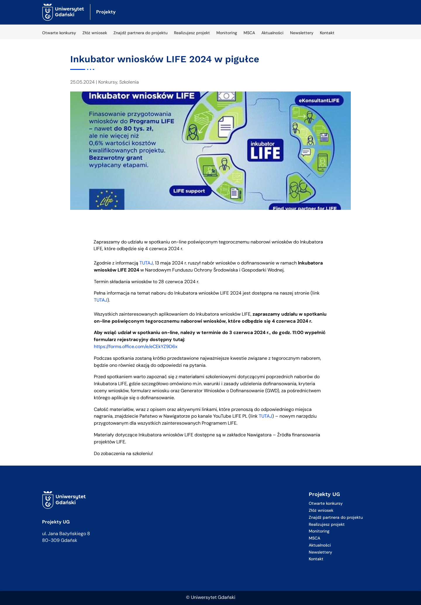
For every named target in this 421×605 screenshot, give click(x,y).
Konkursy (107, 82)
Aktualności (272, 33)
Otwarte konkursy (59, 33)
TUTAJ (146, 263)
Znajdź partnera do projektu (140, 33)
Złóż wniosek (94, 33)
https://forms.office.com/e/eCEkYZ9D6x (135, 346)
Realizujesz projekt (192, 33)
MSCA (249, 33)
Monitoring (226, 33)
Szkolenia (129, 82)
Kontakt (327, 33)
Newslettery (301, 33)
